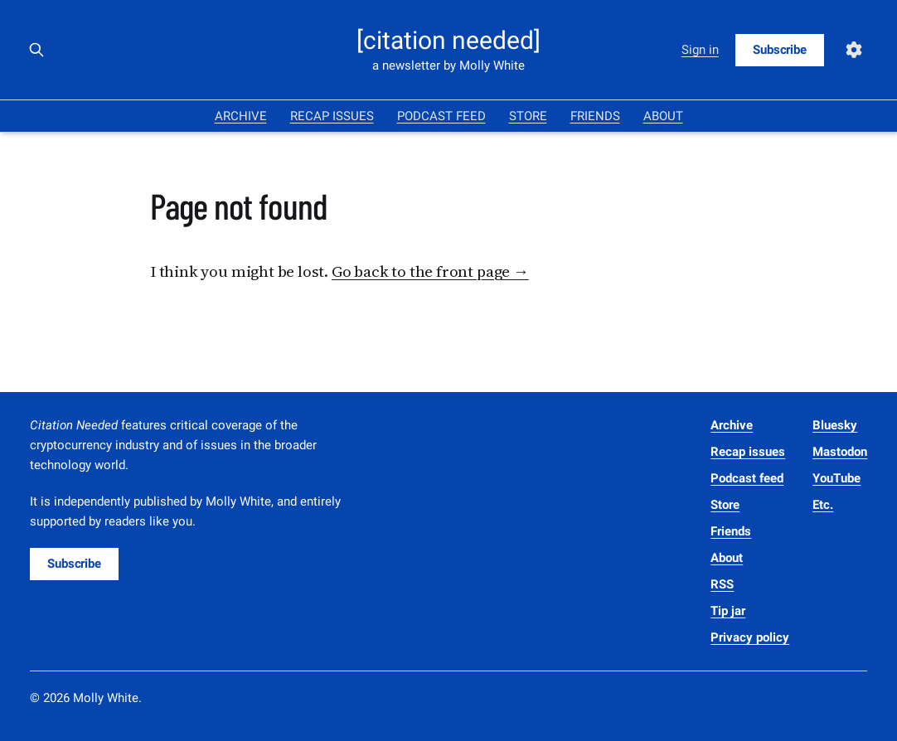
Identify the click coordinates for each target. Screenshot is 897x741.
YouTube (836, 478)
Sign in (700, 49)
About (663, 116)
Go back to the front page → (430, 271)
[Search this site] (36, 49)
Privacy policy (749, 637)
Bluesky (834, 425)
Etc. (822, 504)
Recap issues (332, 116)
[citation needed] (448, 40)
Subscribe (780, 49)
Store (528, 116)
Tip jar (727, 610)
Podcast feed (441, 116)
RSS (722, 584)
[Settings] (854, 49)
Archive (241, 116)
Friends (595, 116)
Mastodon (839, 451)
